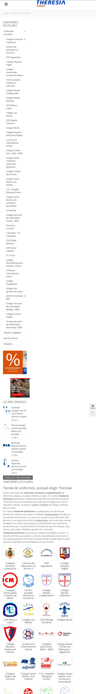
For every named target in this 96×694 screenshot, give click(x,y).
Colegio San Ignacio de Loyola (11, 339)
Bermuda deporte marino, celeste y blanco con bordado (16, 540)
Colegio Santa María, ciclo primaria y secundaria (12, 240)
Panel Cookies (48, 683)
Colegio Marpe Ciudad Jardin (12, 108)
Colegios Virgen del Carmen (11, 207)
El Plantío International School (12, 321)
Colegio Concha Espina (9, 377)
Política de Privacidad (50, 676)
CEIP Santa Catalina (11, 294)
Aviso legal (34, 676)
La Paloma (11, 249)
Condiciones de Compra (16, 676)
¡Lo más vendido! (9, 475)
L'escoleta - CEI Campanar (11, 278)
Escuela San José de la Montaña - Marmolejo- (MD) (11, 390)
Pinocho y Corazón (10, 269)
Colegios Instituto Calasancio (11, 42)
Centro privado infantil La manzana (11, 96)
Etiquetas (8, 416)
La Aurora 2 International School (12, 172)
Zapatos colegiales (8, 403)
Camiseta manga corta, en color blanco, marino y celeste (15, 491)
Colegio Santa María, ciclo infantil (12, 218)
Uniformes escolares (9, 33)
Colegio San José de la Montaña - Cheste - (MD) (12, 258)
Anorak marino (11, 410)
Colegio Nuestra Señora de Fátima (11, 161)
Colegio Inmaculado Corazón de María (11, 83)
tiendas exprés (75, 58)
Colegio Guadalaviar (11, 330)
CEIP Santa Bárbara (11, 287)
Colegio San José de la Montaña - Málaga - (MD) (11, 363)
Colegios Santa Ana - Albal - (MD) (11, 183)
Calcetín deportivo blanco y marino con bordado (16, 562)
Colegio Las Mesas (11, 135)
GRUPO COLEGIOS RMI (11, 350)
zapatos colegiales (63, 48)
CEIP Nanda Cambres (11, 143)
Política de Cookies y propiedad (76, 676)
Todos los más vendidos (17, 576)
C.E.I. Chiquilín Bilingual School (12, 228)
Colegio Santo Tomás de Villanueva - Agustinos (12, 195)
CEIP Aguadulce (11, 62)
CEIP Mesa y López (12, 128)
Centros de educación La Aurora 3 (12, 52)
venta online (69, 64)
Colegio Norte (9, 150)
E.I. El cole (10, 300)
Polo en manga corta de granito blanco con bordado (16, 517)
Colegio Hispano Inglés (10, 70)
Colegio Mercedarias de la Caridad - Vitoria (12, 309)
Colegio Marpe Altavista (10, 118)
